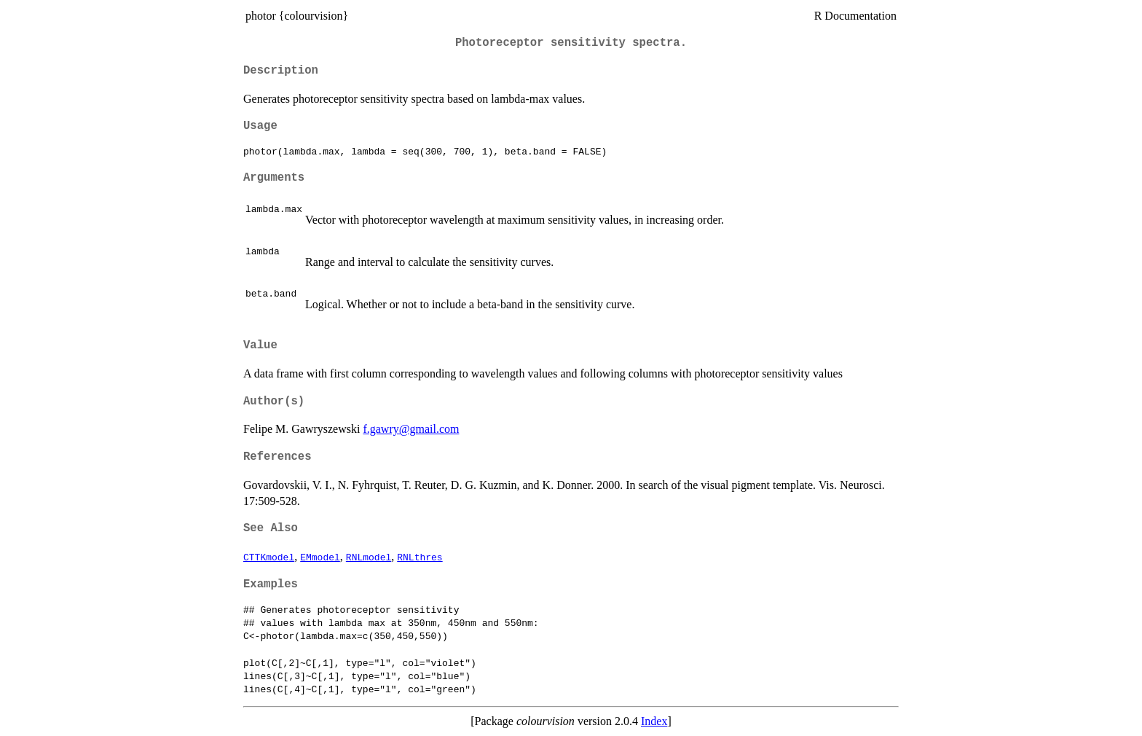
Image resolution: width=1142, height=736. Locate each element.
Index (654, 721)
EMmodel (320, 556)
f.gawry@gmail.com (411, 429)
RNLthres (419, 556)
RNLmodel (368, 556)
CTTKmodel (268, 556)
